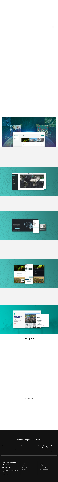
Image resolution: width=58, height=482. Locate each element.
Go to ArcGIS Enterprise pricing (45, 451)
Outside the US (5, 474)
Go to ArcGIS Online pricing (12, 449)
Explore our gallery (29, 398)
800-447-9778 (8, 468)
